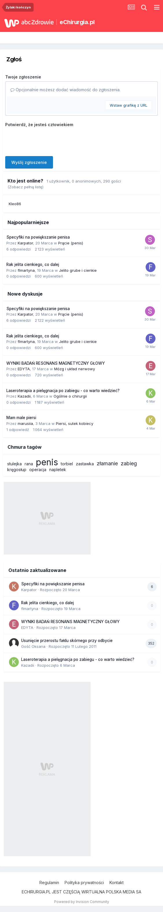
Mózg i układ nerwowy (74, 368)
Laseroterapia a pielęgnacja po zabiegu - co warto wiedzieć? (63, 390)
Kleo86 (15, 203)
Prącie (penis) (70, 243)
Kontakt (116, 882)
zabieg (129, 463)
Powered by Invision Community (81, 902)
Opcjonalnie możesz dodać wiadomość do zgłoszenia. (65, 89)
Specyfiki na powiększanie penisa (38, 237)
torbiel (67, 463)
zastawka (85, 463)
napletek (57, 469)
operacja (37, 469)
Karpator (25, 243)
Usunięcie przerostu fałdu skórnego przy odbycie (67, 640)
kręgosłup (16, 469)
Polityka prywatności (84, 882)
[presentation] (49, 140)
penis (47, 462)
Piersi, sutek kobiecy (74, 423)
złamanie (107, 463)
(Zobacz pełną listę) (25, 187)
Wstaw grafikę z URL (128, 105)
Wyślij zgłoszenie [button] (29, 162)
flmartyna (26, 270)
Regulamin (49, 882)
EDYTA (24, 368)
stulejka (14, 463)
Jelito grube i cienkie (78, 270)
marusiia (25, 423)
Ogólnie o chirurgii (70, 396)
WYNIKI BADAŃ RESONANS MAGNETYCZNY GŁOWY (55, 363)
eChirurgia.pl (77, 22)
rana (29, 463)
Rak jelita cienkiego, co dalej (32, 264)
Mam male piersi (21, 417)
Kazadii (24, 396)
